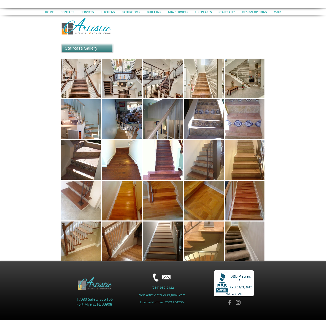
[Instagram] (238, 302)
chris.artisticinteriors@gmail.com (161, 295)
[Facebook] (229, 302)
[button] (87, 48)
